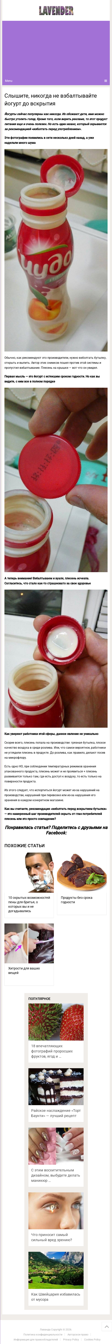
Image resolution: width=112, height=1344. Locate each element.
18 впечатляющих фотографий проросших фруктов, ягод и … (52, 1051)
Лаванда (45, 1329)
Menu (8, 81)
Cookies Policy (92, 1339)
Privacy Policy (71, 1339)
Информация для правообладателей (36, 1339)
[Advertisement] (56, 49)
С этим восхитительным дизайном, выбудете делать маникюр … (55, 1175)
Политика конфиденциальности (42, 1334)
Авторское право (78, 1334)
